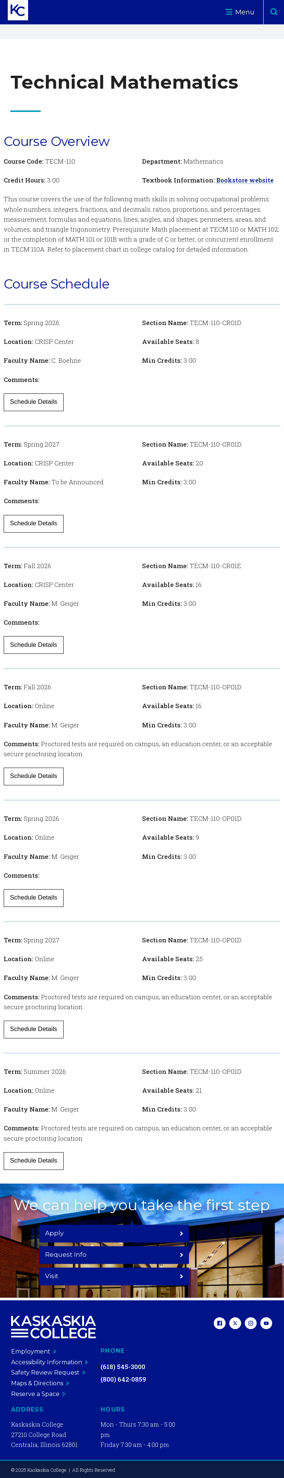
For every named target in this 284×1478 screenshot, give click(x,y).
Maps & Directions (40, 1382)
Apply (72, 1254)
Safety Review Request (48, 1372)
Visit (211, 1254)
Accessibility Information (49, 1361)
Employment (33, 1351)
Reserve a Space (38, 1393)
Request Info (141, 1254)
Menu (239, 12)
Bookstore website (246, 180)
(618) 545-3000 (123, 1366)
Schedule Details (33, 401)
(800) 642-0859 (123, 1379)
